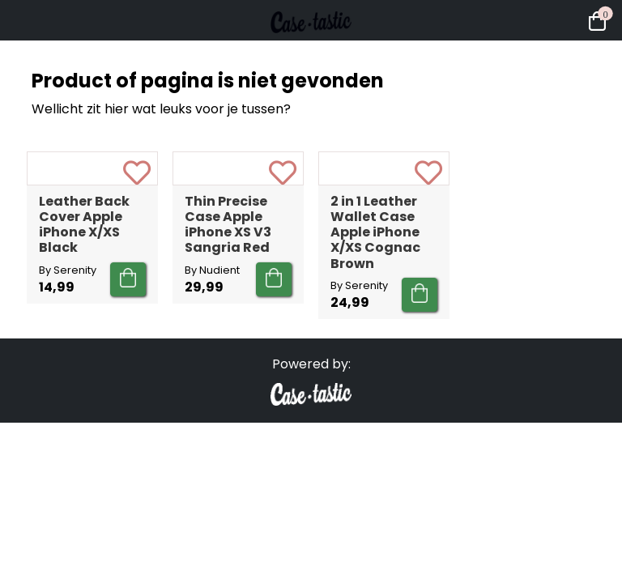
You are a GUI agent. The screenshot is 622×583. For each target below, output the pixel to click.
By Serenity (67, 367)
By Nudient (212, 367)
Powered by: (311, 461)
